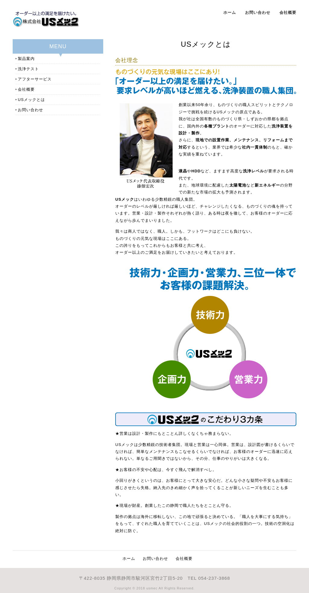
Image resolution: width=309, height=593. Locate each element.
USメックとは (31, 99)
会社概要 (287, 12)
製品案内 (26, 58)
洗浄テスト (28, 69)
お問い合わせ (257, 12)
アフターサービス (35, 79)
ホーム (229, 12)
